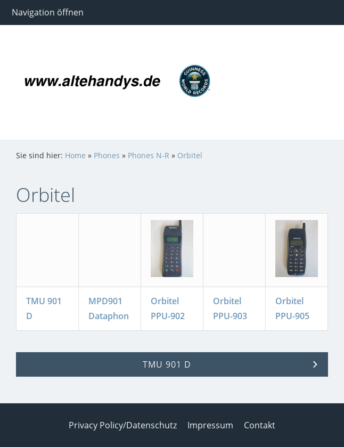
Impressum (210, 425)
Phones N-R (148, 155)
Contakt (259, 425)
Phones (107, 155)
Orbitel (189, 155)
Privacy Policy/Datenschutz (123, 425)
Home (75, 155)
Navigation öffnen (48, 12)
